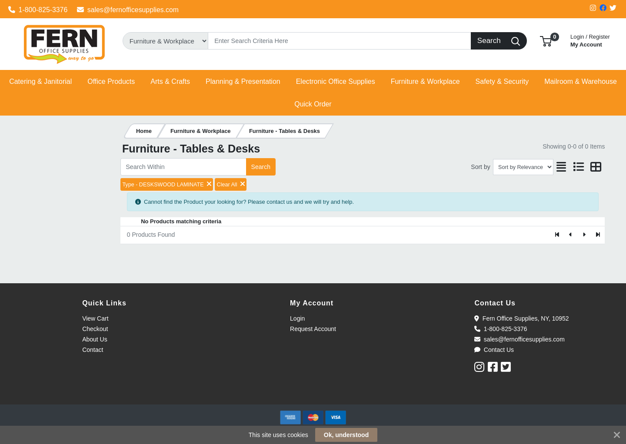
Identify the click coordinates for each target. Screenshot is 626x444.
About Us (94, 339)
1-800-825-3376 (38, 9)
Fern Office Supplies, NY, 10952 (521, 318)
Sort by (480, 166)
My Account (590, 40)
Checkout (95, 328)
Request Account (313, 328)
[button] (546, 40)
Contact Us (494, 349)
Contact (92, 349)
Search (260, 166)
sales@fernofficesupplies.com (128, 9)
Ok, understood (346, 434)
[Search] (340, 41)
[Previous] (571, 235)
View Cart (95, 318)
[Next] (584, 235)
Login (297, 318)
